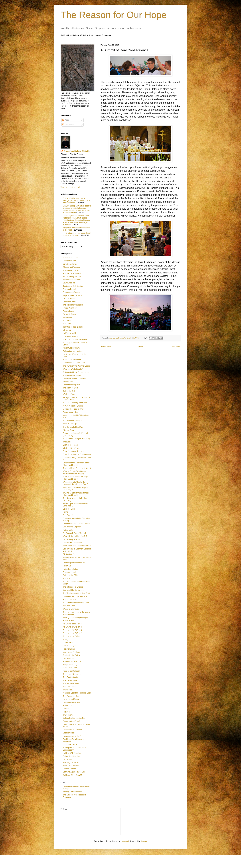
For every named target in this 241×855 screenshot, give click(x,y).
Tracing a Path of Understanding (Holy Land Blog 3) (76, 494)
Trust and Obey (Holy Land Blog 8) (77, 468)
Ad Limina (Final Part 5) (72, 624)
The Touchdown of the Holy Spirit (76, 593)
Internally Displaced (71, 762)
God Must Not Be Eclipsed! (74, 590)
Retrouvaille (68, 530)
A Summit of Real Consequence (76, 372)
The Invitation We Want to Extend (76, 366)
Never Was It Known (71, 348)
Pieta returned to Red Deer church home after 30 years (77, 234)
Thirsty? (66, 639)
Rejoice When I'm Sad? (72, 295)
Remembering (68, 311)
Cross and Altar (69, 302)
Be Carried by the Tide (72, 276)
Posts (65, 120)
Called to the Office (71, 575)
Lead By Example (70, 744)
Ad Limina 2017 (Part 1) (72, 636)
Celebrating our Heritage (73, 351)
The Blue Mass (69, 606)
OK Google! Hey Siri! (71, 448)
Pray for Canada (69, 769)
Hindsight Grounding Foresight (75, 617)
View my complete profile (71, 187)
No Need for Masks (71, 699)
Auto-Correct (68, 643)
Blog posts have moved (72, 258)
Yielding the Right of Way (73, 409)
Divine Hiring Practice (72, 539)
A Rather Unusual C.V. (72, 661)
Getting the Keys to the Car (74, 718)
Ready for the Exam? (71, 721)
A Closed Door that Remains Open (77, 693)
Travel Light (67, 715)
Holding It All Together (72, 753)
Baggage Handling (70, 572)
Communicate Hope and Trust (75, 596)
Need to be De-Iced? (71, 671)
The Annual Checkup (71, 270)
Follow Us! (67, 566)
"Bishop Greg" (68, 430)
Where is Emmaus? (71, 609)
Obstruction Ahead (70, 554)
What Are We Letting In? (73, 369)
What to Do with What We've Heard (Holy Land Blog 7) (74, 472)
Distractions (68, 759)
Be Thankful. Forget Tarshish (74, 533)
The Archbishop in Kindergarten (76, 603)
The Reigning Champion (73, 305)
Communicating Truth (71, 385)
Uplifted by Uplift (69, 333)
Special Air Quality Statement (75, 339)
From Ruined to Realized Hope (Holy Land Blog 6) (75, 478)
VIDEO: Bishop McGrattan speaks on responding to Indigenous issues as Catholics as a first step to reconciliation (77, 209)
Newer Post (106, 346)
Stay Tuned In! (69, 283)
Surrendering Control (71, 292)
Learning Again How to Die (74, 772)
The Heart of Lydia (70, 388)
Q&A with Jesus (69, 314)
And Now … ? (68, 578)
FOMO (65, 512)
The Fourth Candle (70, 677)
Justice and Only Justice (73, 286)
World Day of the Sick (72, 280)
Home (140, 346)
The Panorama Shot (71, 696)
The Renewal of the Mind (73, 427)
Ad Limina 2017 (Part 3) (72, 630)
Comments (67, 125)
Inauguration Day (70, 665)
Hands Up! (67, 705)
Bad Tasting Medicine (71, 652)
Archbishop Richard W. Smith (77, 151)
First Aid (66, 712)
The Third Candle (70, 680)
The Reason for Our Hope (114, 15)
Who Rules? (68, 690)
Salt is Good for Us (70, 658)
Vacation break (69, 733)
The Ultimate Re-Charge (73, 587)
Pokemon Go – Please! (72, 730)
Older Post (175, 346)
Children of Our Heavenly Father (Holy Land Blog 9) (76, 464)
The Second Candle (71, 683)
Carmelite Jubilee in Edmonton (75, 378)
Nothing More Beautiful (72, 792)
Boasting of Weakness (72, 360)
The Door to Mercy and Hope (75, 403)
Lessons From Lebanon (72, 542)
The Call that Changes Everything (76, 439)
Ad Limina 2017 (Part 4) (72, 627)
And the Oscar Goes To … (73, 273)
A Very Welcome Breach (73, 406)
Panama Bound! (69, 289)
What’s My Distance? (71, 766)
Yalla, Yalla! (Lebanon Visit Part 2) (77, 546)
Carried (66, 709)
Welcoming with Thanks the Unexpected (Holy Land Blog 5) (76, 483)
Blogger (144, 841)
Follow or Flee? (69, 621)
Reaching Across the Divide (74, 563)
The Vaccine (68, 321)
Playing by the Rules (71, 655)
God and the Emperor (72, 527)
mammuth (125, 841)
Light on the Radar (70, 445)
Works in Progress (70, 394)
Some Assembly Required (73, 451)
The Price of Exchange (72, 421)
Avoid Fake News (70, 668)
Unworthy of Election (71, 702)
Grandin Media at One (72, 298)
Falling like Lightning (71, 756)
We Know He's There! (72, 375)
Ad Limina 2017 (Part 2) (72, 633)
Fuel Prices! (68, 515)
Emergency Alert (69, 261)
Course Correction (70, 412)
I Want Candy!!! (69, 646)
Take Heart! (67, 317)
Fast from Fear (69, 649)
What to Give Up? (70, 424)
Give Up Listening (70, 264)
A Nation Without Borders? (74, 363)
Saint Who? (67, 324)
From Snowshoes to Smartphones (77, 454)
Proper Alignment (70, 308)
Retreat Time (68, 382)
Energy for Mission (70, 336)
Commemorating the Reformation (76, 524)
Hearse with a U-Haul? (72, 736)
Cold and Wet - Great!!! (72, 775)
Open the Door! (69, 509)
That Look (67, 442)
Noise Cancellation (70, 569)
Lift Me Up (67, 330)
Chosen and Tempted (71, 267)
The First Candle (70, 687)
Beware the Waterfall (71, 600)
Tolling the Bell (69, 391)
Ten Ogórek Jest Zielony (73, 327)
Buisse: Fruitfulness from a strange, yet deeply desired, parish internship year (77, 200)
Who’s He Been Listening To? (75, 536)
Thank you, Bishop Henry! (73, 674)
